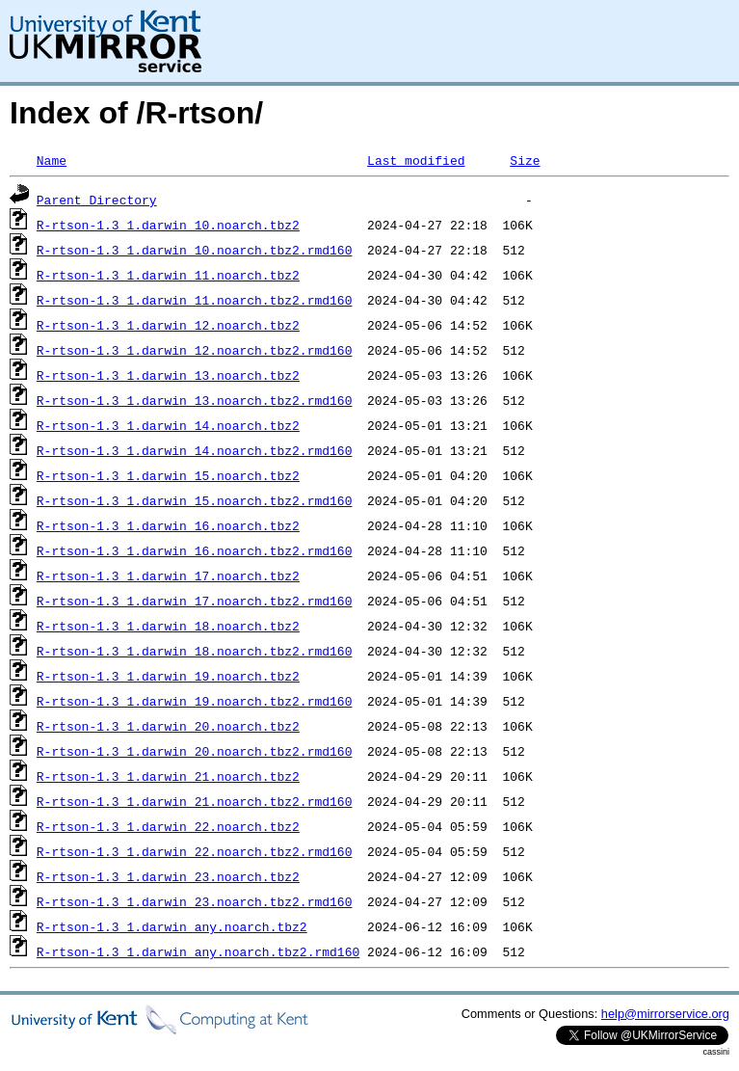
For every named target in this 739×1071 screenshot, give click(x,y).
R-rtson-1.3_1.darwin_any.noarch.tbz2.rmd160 (198, 951)
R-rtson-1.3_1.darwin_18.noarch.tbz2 (168, 625)
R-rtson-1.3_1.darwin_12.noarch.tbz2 (168, 325)
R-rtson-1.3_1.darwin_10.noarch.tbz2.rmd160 (195, 249)
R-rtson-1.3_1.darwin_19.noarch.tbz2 (168, 675)
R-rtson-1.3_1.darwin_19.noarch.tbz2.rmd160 (195, 701)
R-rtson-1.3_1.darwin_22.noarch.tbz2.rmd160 (195, 851)
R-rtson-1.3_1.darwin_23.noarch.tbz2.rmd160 (195, 901)
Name (51, 160)
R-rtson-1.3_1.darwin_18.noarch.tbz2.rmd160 (195, 650)
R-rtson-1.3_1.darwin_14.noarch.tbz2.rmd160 (195, 450)
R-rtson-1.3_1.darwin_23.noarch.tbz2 (168, 876)
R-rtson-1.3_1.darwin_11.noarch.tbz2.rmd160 (195, 299)
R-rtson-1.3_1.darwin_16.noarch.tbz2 (168, 525)
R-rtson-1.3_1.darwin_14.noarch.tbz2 (168, 425)
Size (525, 160)
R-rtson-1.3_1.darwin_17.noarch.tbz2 (168, 575)
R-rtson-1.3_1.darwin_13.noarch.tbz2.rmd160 (195, 400)
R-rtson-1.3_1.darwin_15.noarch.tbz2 (168, 475)
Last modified (415, 160)
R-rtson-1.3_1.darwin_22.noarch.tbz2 (168, 826)
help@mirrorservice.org (665, 1013)
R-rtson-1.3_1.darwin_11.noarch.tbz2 (168, 274)
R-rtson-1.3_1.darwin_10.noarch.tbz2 (168, 224)
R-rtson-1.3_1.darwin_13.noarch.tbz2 (168, 375)
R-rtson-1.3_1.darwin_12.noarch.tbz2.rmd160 (195, 350)
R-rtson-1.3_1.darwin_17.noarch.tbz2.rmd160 (195, 600)
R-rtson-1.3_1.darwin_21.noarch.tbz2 (168, 776)
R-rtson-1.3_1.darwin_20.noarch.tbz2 (168, 726)
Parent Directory (97, 199)
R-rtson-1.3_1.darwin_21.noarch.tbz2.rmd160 (195, 801)
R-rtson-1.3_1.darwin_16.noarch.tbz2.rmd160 (195, 550)
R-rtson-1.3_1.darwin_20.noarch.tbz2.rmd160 (195, 751)
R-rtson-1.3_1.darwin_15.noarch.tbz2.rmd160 (195, 500)
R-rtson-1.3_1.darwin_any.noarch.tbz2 (172, 926)
